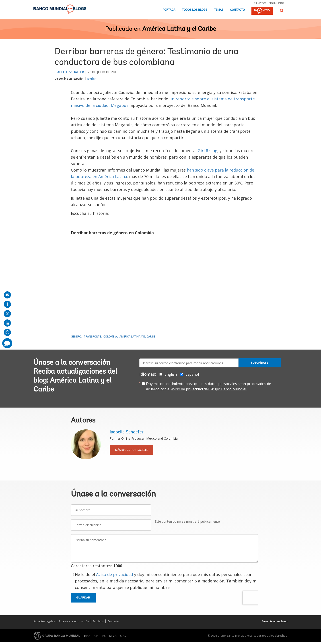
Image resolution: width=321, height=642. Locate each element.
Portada (169, 9)
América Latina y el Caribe (179, 29)
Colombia (110, 336)
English (91, 79)
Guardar (83, 597)
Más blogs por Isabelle (131, 450)
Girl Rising (207, 150)
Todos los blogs (194, 9)
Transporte (92, 336)
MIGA (112, 636)
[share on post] (7, 313)
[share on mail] (7, 294)
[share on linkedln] (7, 323)
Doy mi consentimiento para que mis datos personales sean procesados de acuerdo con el (208, 386)
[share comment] (7, 343)
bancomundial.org (269, 3)
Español (78, 79)
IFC (103, 636)
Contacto (237, 9)
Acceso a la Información (74, 621)
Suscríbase (259, 362)
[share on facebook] (7, 304)
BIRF (87, 636)
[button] (282, 10)
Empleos (98, 621)
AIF (96, 636)
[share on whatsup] (7, 332)
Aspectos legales (44, 621)
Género (76, 336)
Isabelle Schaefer (69, 72)
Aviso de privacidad (114, 574)
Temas (218, 9)
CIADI (123, 636)
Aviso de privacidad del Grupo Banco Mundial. (209, 389)
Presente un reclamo (274, 621)
